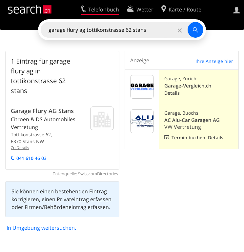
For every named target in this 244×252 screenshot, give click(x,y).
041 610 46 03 (31, 158)
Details (172, 93)
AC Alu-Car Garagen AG (192, 120)
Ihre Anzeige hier (214, 61)
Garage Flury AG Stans (42, 111)
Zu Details (20, 147)
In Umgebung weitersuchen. (41, 227)
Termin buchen (188, 137)
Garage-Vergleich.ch (188, 85)
